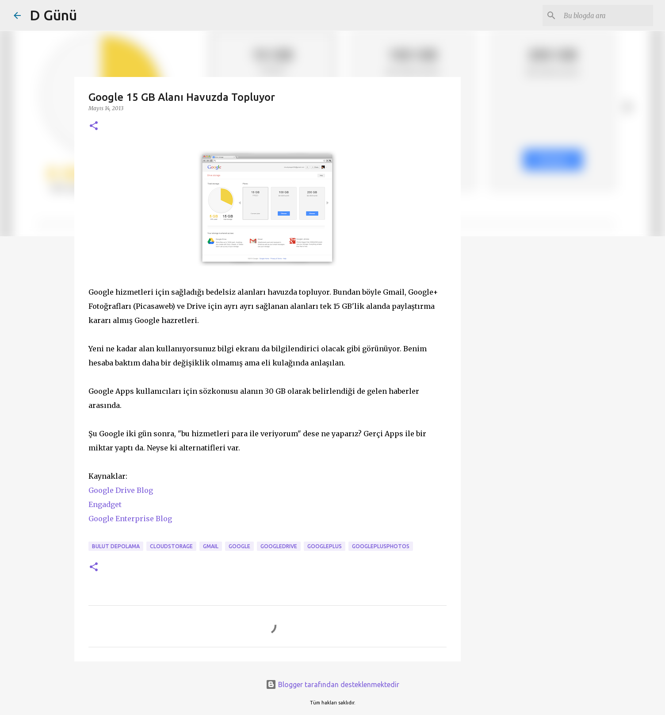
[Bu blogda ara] (606, 15)
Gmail (210, 546)
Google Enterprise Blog (130, 518)
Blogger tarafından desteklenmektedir (332, 684)
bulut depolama (116, 546)
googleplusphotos (380, 546)
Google (239, 546)
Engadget (105, 504)
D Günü (53, 15)
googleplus (324, 546)
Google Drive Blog (120, 490)
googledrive (278, 546)
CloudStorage (171, 546)
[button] (93, 126)
